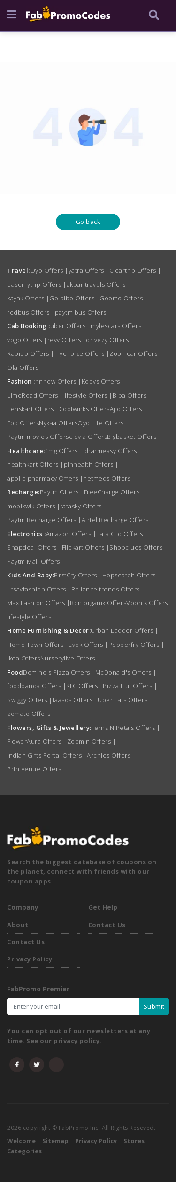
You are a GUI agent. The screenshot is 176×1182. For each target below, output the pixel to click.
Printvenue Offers (34, 769)
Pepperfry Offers (136, 644)
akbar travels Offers (99, 284)
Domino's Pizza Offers (59, 672)
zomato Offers (31, 713)
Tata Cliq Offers (122, 534)
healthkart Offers (35, 464)
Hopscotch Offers (131, 575)
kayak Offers (28, 298)
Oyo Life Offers (100, 423)
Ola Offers (25, 367)
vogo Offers (27, 340)
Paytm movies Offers (38, 436)
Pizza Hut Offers (130, 686)
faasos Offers (75, 700)
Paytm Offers (62, 492)
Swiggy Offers (30, 700)
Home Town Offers (38, 644)
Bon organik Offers (98, 603)
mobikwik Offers (34, 506)
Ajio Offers (126, 409)
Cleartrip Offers (135, 270)
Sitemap (55, 1140)
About (18, 925)
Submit (154, 1006)
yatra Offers (89, 270)
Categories (24, 1151)
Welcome (21, 1140)
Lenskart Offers (33, 409)
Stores (134, 1140)
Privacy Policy (29, 959)
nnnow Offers (58, 381)
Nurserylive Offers (67, 658)
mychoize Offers (82, 353)
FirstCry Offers (78, 575)
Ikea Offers (23, 658)
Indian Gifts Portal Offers (47, 755)
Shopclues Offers (135, 547)
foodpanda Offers (36, 686)
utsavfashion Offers (39, 589)
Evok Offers (88, 644)
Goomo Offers (123, 298)
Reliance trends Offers (108, 589)
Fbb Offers (23, 423)
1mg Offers (64, 450)
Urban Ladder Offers (125, 630)
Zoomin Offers (91, 741)
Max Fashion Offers (38, 603)
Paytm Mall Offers (33, 561)
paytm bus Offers (81, 312)
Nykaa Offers (58, 423)
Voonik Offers (147, 603)
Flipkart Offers (86, 547)
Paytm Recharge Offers (44, 519)
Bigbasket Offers (131, 436)
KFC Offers (84, 686)
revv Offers (66, 340)
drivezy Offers (110, 340)
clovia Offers (88, 436)
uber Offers (70, 326)
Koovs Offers (103, 381)
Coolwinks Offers (84, 409)
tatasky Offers (84, 506)
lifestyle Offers (88, 395)
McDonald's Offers (126, 672)
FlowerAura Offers (37, 741)
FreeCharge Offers (114, 492)
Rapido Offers (30, 353)
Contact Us (26, 941)
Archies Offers (111, 755)
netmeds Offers (109, 478)
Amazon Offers (71, 534)
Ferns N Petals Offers (126, 727)
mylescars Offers (118, 326)
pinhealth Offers (91, 464)
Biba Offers (132, 395)
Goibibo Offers (74, 298)
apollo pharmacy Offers (45, 478)
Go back (88, 221)
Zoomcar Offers (135, 353)
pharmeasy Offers (112, 450)
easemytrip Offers (37, 284)
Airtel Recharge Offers (118, 519)
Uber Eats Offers (125, 700)
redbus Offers (31, 312)
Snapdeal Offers (34, 547)
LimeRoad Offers (35, 395)
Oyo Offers (49, 270)
